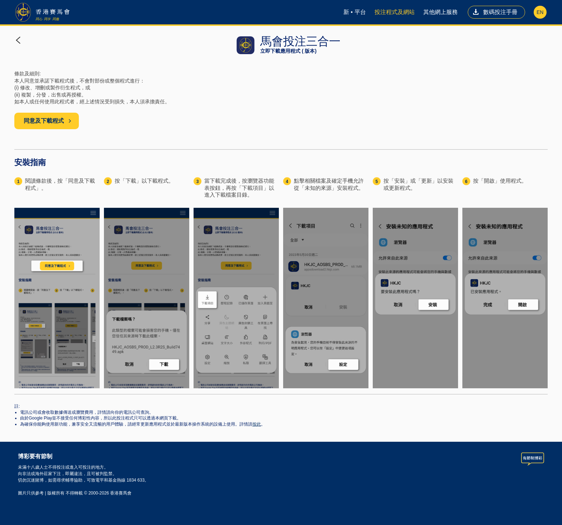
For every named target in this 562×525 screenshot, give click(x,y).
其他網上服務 (440, 12)
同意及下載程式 (48, 121)
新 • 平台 (354, 12)
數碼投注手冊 (495, 12)
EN (540, 12)
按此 (256, 424)
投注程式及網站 (395, 12)
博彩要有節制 (35, 456)
